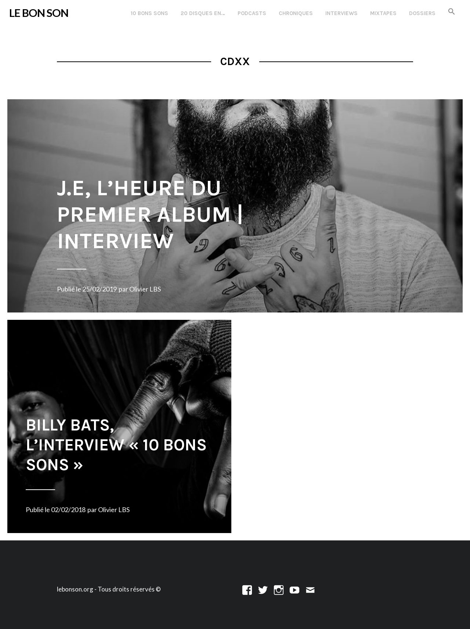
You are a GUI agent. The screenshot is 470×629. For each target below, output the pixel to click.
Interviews (341, 13)
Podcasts (252, 13)
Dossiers (422, 13)
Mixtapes (383, 13)
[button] (451, 12)
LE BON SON (38, 12)
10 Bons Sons (149, 13)
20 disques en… (203, 13)
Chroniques (296, 13)
